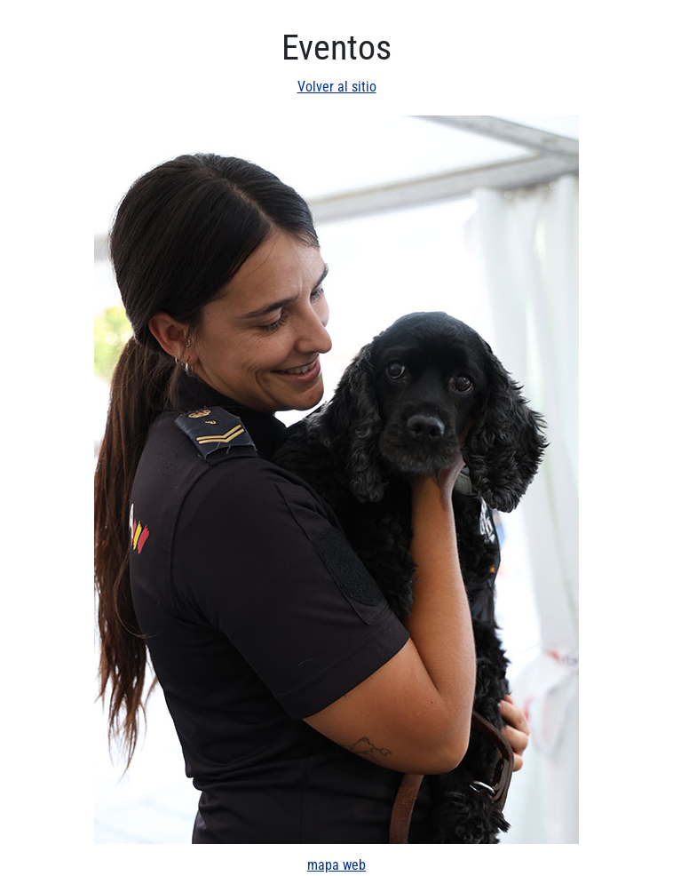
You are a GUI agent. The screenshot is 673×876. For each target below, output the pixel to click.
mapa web (336, 864)
